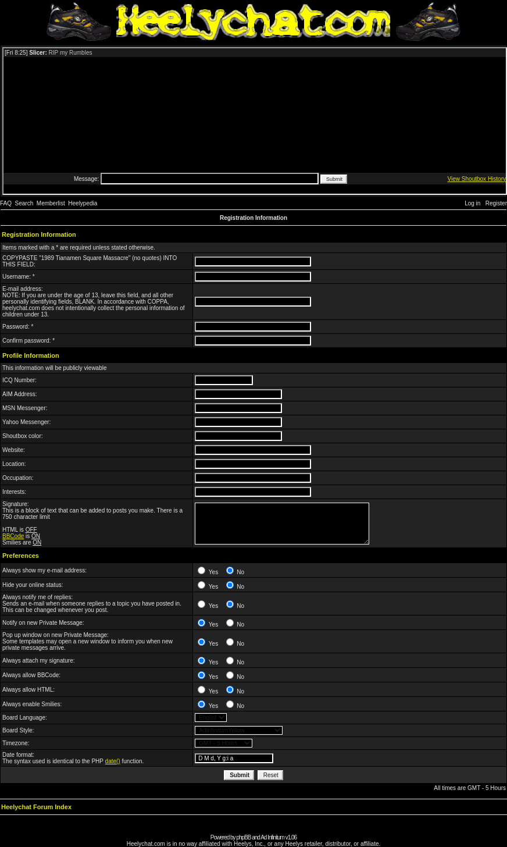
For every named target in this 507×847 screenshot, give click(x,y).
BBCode (13, 536)
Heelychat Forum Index (36, 806)
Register (496, 203)
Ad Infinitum (272, 837)
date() (112, 761)
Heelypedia (82, 203)
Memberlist (51, 203)
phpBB (243, 837)
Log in (472, 203)
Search (24, 203)
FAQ (6, 203)
